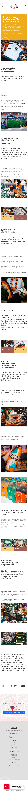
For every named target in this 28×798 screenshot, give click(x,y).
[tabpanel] (7, 213)
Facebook (14, 754)
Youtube (14, 757)
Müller (20, 174)
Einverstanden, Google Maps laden (14, 712)
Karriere (14, 744)
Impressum (14, 747)
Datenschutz (14, 748)
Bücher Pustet (7, 591)
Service (14, 742)
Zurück (6, 10)
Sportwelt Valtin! (6, 262)
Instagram (14, 755)
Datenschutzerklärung (14, 709)
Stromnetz (14, 745)
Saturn (23, 103)
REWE (5, 399)
